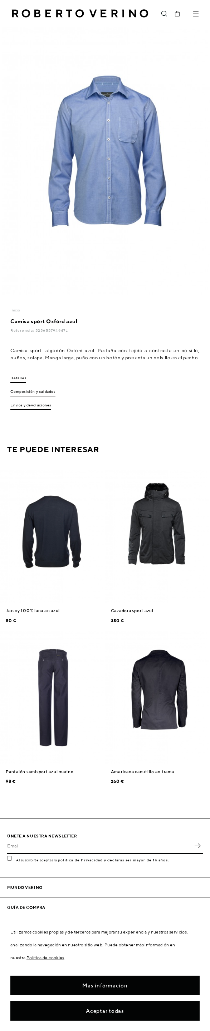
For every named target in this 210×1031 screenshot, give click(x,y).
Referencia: (22, 330)
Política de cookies (45, 957)
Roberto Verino (80, 13)
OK (197, 846)
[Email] (99, 846)
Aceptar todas (105, 1011)
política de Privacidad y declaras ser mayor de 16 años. (113, 860)
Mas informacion (104, 985)
